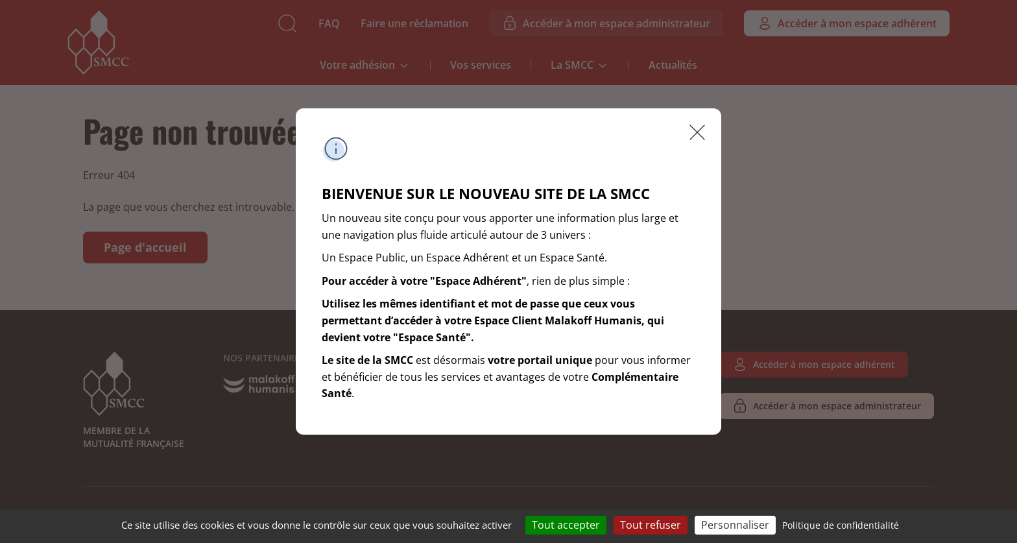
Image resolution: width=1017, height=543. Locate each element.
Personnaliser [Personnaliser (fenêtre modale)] (735, 525)
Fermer (697, 132)
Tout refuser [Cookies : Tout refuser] (650, 525)
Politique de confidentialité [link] (840, 525)
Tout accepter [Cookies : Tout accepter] (566, 525)
